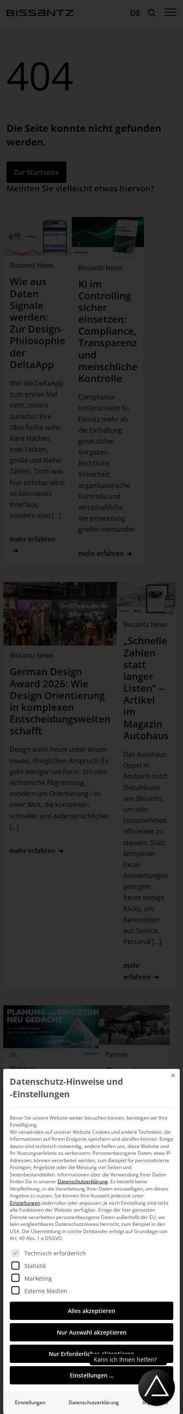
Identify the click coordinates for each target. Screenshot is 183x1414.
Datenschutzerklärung (83, 1181)
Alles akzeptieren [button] (91, 1311)
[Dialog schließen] (173, 1075)
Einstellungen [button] (25, 1202)
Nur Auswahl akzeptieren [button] (92, 1332)
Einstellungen (30, 1402)
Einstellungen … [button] (92, 1375)
